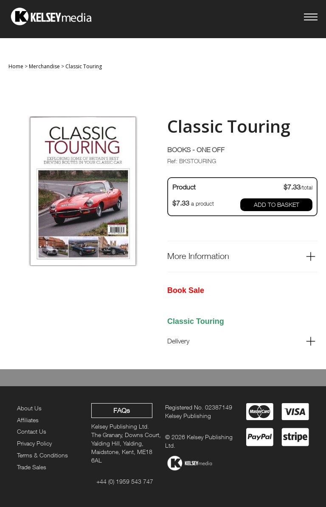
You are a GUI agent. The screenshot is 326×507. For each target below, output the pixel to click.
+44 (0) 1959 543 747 (124, 481)
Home (15, 66)
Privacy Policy (34, 443)
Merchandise (44, 66)
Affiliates (28, 419)
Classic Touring (83, 66)
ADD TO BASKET (276, 204)
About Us (29, 408)
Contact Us (31, 431)
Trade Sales (31, 467)
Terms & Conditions (42, 455)
